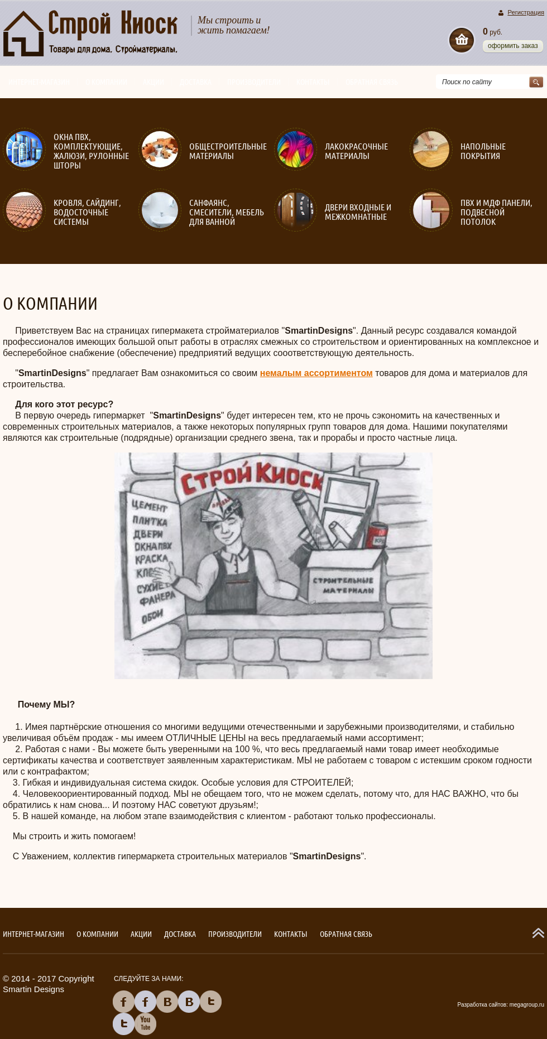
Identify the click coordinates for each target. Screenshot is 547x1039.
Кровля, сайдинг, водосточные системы (87, 212)
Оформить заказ (513, 46)
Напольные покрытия (483, 151)
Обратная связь (372, 82)
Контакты (313, 82)
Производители (254, 82)
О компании (106, 82)
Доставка (196, 82)
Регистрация (525, 12)
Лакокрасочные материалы (356, 151)
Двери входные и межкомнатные (358, 212)
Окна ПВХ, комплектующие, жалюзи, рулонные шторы (91, 151)
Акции (153, 82)
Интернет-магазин (39, 82)
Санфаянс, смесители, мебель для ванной (226, 212)
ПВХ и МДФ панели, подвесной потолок (496, 212)
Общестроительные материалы (228, 151)
